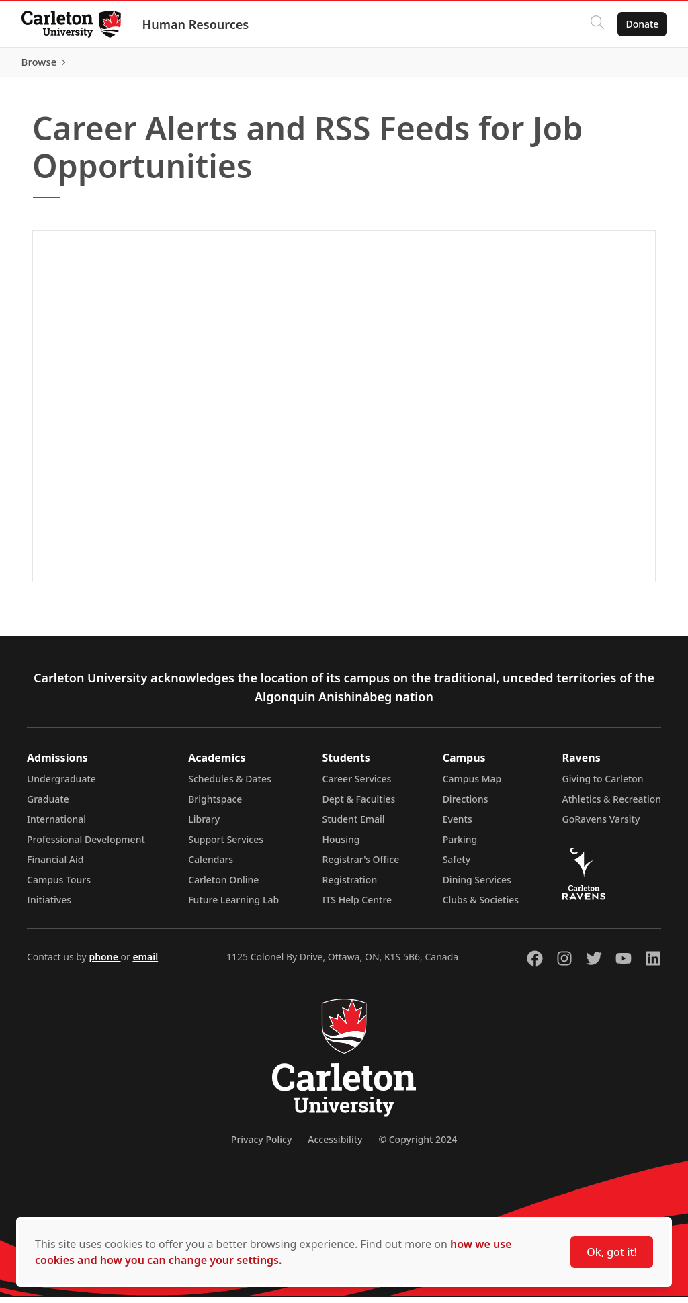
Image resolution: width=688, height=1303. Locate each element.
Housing (341, 845)
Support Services (225, 845)
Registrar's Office (361, 865)
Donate (642, 23)
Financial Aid (55, 865)
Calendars (210, 865)
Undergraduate (61, 784)
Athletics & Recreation (611, 805)
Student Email (353, 825)
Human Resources (195, 24)
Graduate (48, 805)
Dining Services (477, 885)
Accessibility (335, 1145)
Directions (465, 805)
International (56, 825)
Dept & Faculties (359, 805)
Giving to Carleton (603, 784)
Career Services (357, 784)
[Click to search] (597, 24)
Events (457, 825)
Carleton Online (223, 885)
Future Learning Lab (233, 905)
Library (204, 825)
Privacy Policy (261, 1145)
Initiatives (49, 905)
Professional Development (86, 845)
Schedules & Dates (229, 784)
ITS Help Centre (357, 905)
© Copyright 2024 (417, 1145)
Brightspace (215, 805)
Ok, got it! (612, 1252)
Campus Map (472, 784)
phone (104, 962)
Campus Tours (59, 885)
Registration (350, 885)
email (145, 962)
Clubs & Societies (481, 905)
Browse (640, 65)
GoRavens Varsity (601, 825)
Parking (460, 845)
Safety (457, 865)
